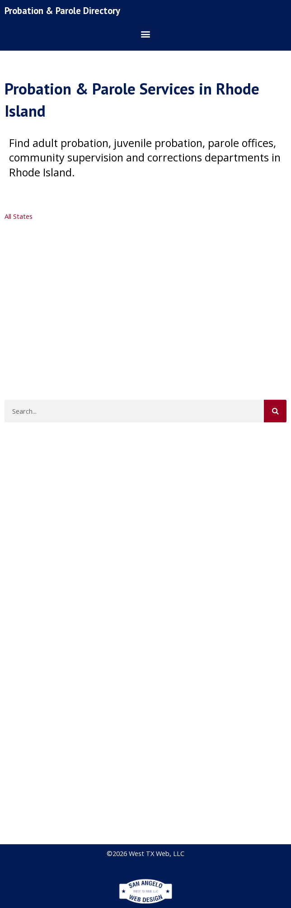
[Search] (275, 411)
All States (19, 216)
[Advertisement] (144, 293)
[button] (145, 34)
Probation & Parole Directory (62, 11)
